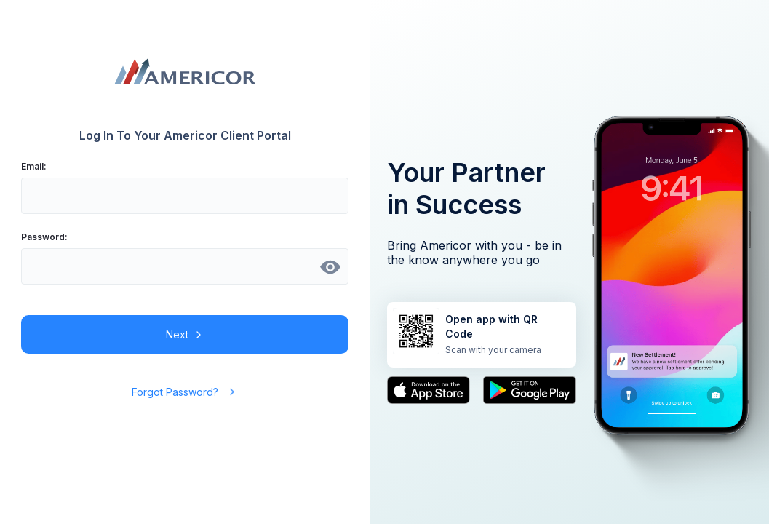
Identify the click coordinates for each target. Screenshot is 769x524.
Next (185, 334)
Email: (34, 166)
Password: (44, 236)
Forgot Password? (185, 392)
